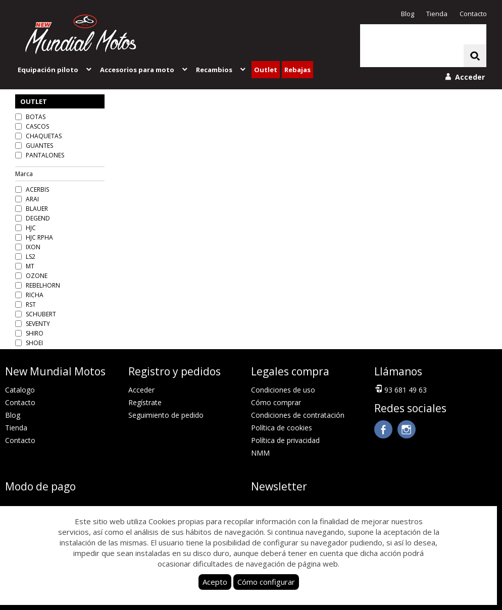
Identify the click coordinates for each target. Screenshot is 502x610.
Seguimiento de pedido (166, 415)
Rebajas (297, 69)
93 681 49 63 (400, 389)
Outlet (265, 69)
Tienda (436, 13)
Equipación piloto (55, 69)
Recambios (221, 69)
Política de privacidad (285, 440)
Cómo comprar (276, 402)
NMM (260, 453)
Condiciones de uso (283, 390)
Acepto (215, 582)
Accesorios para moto (144, 69)
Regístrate (145, 402)
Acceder (141, 390)
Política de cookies (281, 427)
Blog (407, 13)
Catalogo (20, 390)
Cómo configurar (266, 582)
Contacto (473, 13)
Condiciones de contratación (297, 415)
